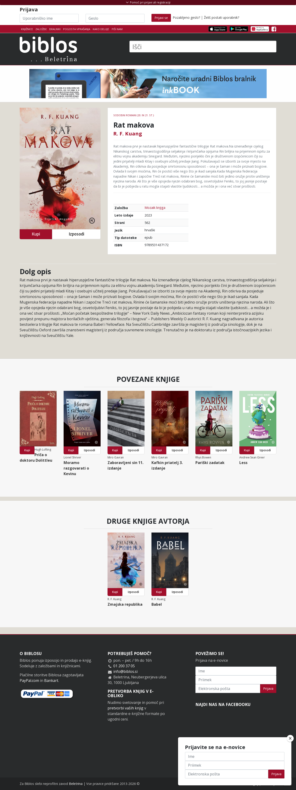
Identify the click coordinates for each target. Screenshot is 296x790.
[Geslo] (115, 18)
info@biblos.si (125, 671)
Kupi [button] (36, 234)
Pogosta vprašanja (76, 29)
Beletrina (76, 783)
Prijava (268, 688)
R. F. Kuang (127, 133)
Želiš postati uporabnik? (221, 17)
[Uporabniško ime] (49, 18)
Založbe (41, 29)
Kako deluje (101, 29)
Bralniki (55, 29)
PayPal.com (29, 680)
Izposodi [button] (76, 234)
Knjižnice (27, 29)
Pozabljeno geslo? (186, 17)
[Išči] (203, 46)
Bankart (51, 680)
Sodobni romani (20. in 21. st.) (133, 115)
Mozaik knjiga (155, 207)
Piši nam (117, 29)
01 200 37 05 (124, 665)
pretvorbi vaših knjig (125, 708)
